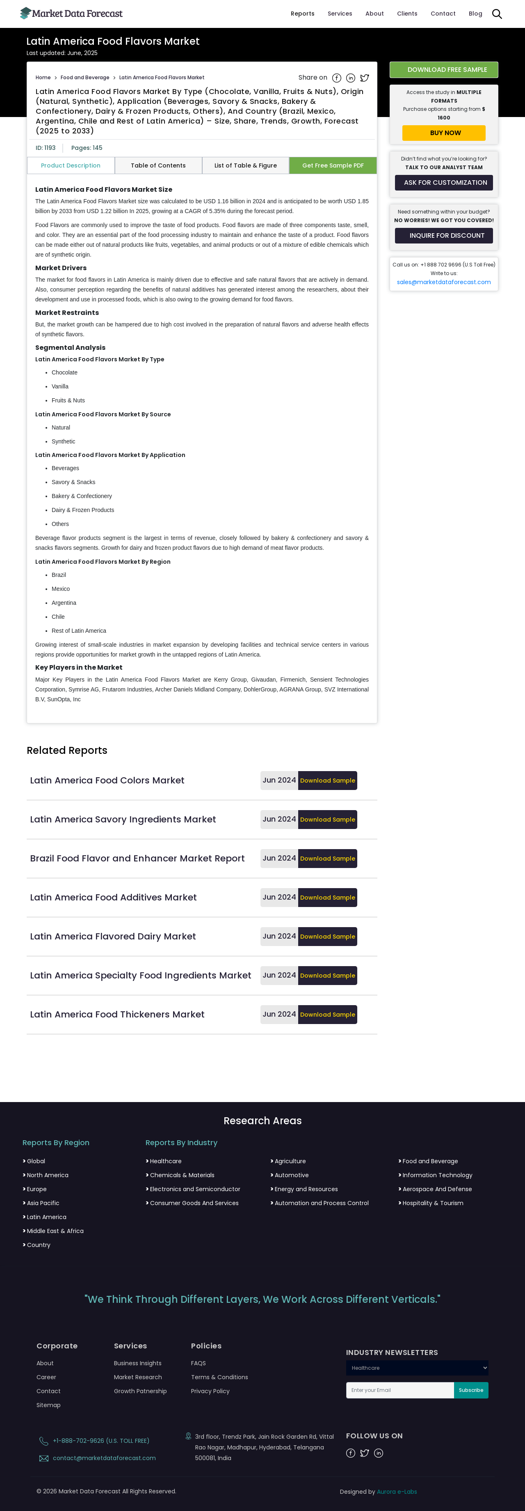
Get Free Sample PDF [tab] (333, 165)
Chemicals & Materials (180, 1175)
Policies (206, 1345)
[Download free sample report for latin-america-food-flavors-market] (444, 70)
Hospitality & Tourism (430, 1203)
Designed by (378, 1492)
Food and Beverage (85, 77)
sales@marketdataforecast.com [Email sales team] (444, 282)
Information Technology (435, 1175)
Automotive (289, 1175)
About (374, 13)
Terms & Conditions (219, 1377)
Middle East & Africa (53, 1231)
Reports (303, 13)
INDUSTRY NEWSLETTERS (392, 1352)
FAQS (198, 1363)
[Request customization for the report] (444, 183)
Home (43, 77)
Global (34, 1161)
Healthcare (164, 1161)
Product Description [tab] (70, 165)
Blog (475, 13)
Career (46, 1377)
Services (340, 13)
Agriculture (288, 1161)
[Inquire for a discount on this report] (444, 235)
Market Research (138, 1377)
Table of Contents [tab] (158, 165)
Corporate (57, 1345)
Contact (443, 13)
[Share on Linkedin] (351, 77)
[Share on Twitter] (364, 77)
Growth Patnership (140, 1391)
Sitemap (49, 1405)
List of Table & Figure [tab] (246, 165)
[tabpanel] (202, 445)
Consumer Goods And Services (192, 1203)
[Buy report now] (444, 133)
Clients (407, 13)
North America (45, 1175)
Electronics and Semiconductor (193, 1189)
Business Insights (138, 1363)
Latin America (44, 1217)
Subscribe (471, 1390)
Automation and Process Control (319, 1203)
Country (36, 1245)
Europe (35, 1189)
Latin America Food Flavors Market (162, 77)
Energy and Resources (304, 1189)
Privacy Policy (210, 1391)
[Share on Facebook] (337, 77)
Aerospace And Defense (435, 1189)
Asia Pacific (41, 1203)
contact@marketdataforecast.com (96, 1458)
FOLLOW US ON (374, 1435)
